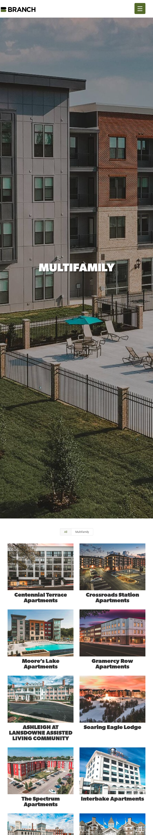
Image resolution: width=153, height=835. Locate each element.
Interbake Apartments (112, 799)
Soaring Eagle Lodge (112, 727)
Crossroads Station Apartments (112, 597)
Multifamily (82, 531)
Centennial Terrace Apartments (40, 597)
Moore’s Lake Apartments (40, 664)
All (65, 531)
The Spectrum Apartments (40, 801)
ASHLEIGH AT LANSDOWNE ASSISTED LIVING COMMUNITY (40, 733)
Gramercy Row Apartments (112, 664)
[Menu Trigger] (139, 8)
